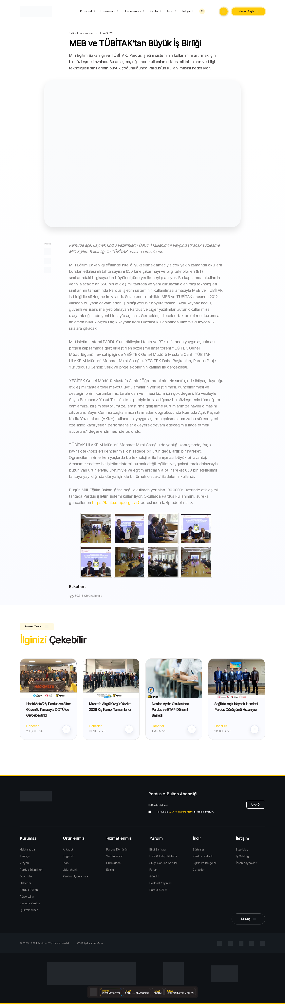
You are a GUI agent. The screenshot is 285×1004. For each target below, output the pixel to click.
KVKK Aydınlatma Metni (180, 811)
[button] (224, 11)
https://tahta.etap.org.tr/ (116, 502)
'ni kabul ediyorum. (181, 811)
